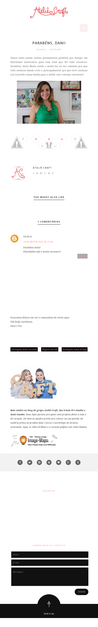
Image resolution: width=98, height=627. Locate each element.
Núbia (27, 236)
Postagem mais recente (24, 349)
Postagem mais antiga (74, 349)
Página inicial (50, 349)
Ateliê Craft (42, 167)
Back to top (49, 613)
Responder (82, 256)
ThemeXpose (50, 622)
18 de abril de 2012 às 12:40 (38, 241)
